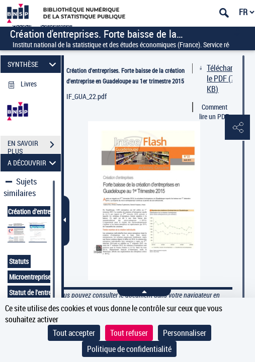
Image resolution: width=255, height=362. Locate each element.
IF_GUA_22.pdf (86, 96)
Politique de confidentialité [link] (129, 348)
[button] (237, 128)
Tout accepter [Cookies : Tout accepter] (74, 332)
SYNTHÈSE (33, 64)
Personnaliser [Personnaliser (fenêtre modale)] (184, 332)
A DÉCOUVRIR (33, 162)
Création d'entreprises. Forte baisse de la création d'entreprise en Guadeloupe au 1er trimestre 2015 (125, 75)
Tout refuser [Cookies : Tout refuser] (129, 332)
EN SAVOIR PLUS (34, 146)
